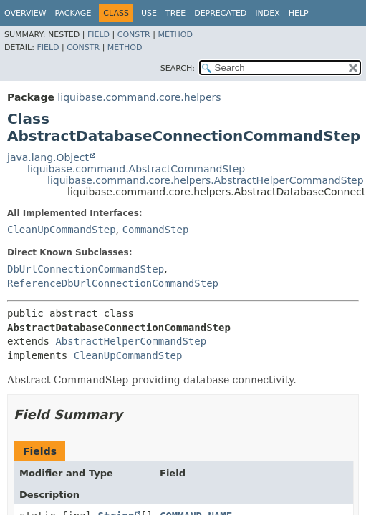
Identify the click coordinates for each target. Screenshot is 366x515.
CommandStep (155, 229)
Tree (175, 13)
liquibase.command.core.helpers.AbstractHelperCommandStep (205, 180)
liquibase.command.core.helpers (139, 97)
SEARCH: (177, 68)
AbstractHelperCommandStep (130, 341)
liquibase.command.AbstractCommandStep (136, 169)
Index (267, 13)
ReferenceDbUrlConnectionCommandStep (112, 283)
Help (299, 13)
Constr (133, 34)
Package (73, 13)
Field (98, 34)
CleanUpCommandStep (61, 229)
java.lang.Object (48, 157)
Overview (25, 13)
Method (175, 34)
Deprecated (220, 13)
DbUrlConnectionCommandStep (85, 269)
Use (149, 13)
